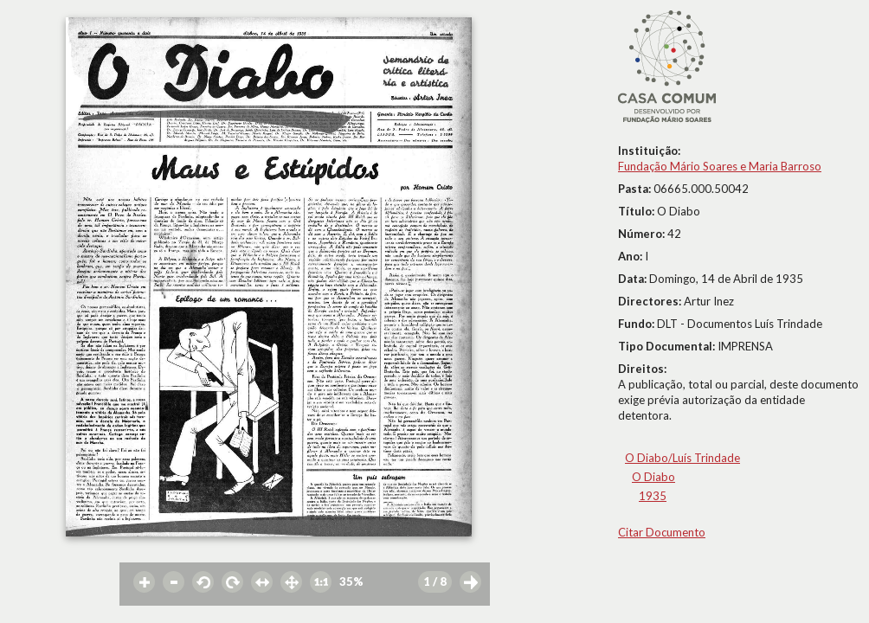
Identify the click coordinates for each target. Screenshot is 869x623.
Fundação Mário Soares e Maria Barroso (719, 166)
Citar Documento (661, 532)
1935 (652, 496)
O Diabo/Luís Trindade (682, 458)
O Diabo (653, 477)
